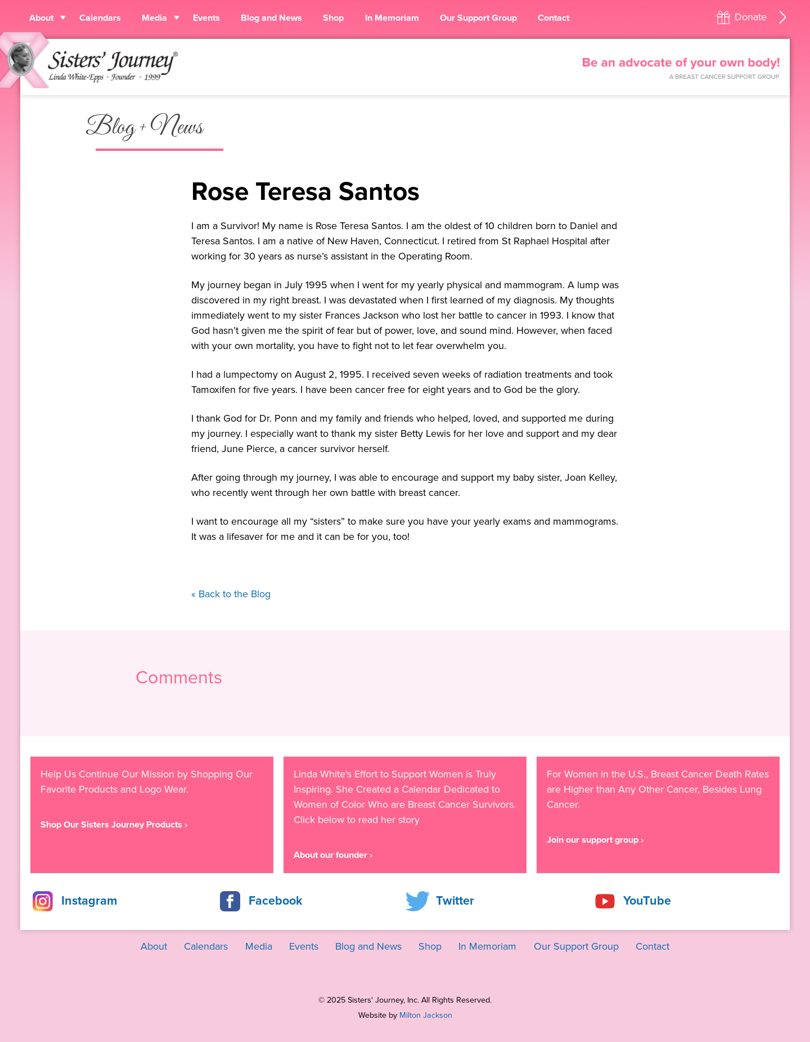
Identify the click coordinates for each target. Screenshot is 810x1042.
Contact (553, 18)
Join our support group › (595, 840)
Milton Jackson (425, 1015)
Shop (333, 18)
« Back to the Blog (231, 594)
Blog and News (271, 18)
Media (154, 18)
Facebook (276, 900)
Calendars (100, 18)
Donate (751, 17)
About (41, 18)
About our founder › (333, 855)
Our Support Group (478, 18)
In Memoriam (392, 18)
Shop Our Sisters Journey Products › (113, 824)
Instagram (89, 900)
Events (206, 18)
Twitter (455, 900)
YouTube (647, 900)
